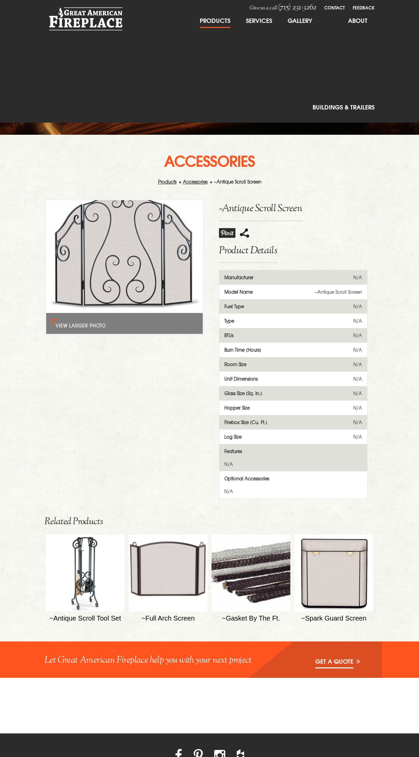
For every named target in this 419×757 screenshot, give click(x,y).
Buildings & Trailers (344, 107)
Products (215, 20)
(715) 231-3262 (297, 7)
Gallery (300, 20)
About (357, 20)
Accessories (195, 182)
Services (259, 20)
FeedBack (364, 7)
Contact (334, 7)
